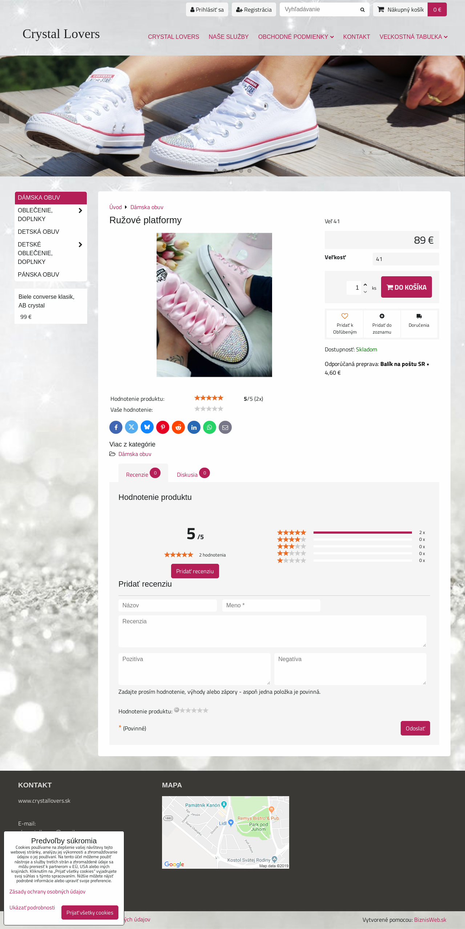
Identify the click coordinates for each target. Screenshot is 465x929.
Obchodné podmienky (296, 37)
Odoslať (415, 728)
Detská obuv (38, 232)
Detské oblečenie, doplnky (52, 253)
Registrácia (254, 9)
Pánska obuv (38, 275)
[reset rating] (176, 710)
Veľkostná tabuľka (414, 37)
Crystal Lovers (61, 34)
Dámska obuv (134, 453)
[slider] (208, 398)
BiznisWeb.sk (430, 919)
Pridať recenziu (195, 571)
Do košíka (406, 287)
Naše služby (229, 37)
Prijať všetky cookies (89, 912)
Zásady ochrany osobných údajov (47, 891)
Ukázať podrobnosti (32, 908)
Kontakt (356, 37)
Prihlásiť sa (207, 9)
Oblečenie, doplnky (52, 214)
